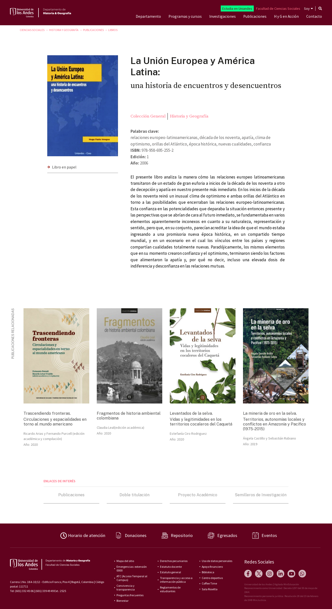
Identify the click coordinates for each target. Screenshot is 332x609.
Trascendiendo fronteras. (47, 413)
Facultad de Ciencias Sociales (278, 8)
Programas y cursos (185, 16)
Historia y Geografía (63, 30)
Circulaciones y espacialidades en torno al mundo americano (55, 421)
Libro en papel (64, 167)
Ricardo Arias (33, 433)
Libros (113, 30)
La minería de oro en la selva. (270, 413)
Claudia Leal (105, 427)
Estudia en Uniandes (237, 8)
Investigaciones (222, 16)
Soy (307, 8)
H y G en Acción (286, 16)
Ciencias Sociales (32, 30)
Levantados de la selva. (191, 413)
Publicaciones (254, 16)
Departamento (148, 16)
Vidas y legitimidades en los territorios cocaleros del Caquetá (201, 421)
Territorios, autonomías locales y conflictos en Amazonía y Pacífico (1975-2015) (274, 424)
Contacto (314, 16)
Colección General (148, 116)
